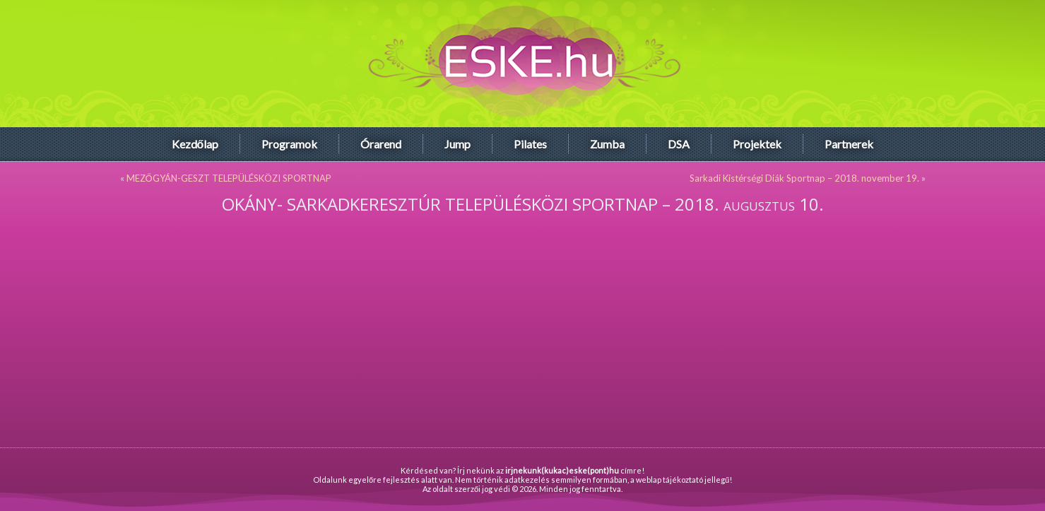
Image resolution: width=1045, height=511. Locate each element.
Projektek (757, 144)
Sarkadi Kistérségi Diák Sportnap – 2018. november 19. (804, 178)
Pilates (530, 144)
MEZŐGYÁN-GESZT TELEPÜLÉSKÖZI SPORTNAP (228, 178)
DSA (679, 144)
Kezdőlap (195, 144)
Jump (457, 144)
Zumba (607, 144)
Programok (289, 144)
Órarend (380, 144)
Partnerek (849, 144)
